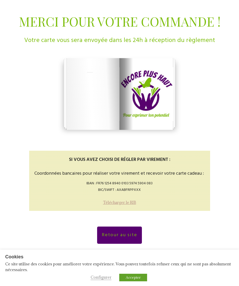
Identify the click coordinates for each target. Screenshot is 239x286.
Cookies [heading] (14, 256)
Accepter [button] (133, 277)
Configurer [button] (101, 277)
